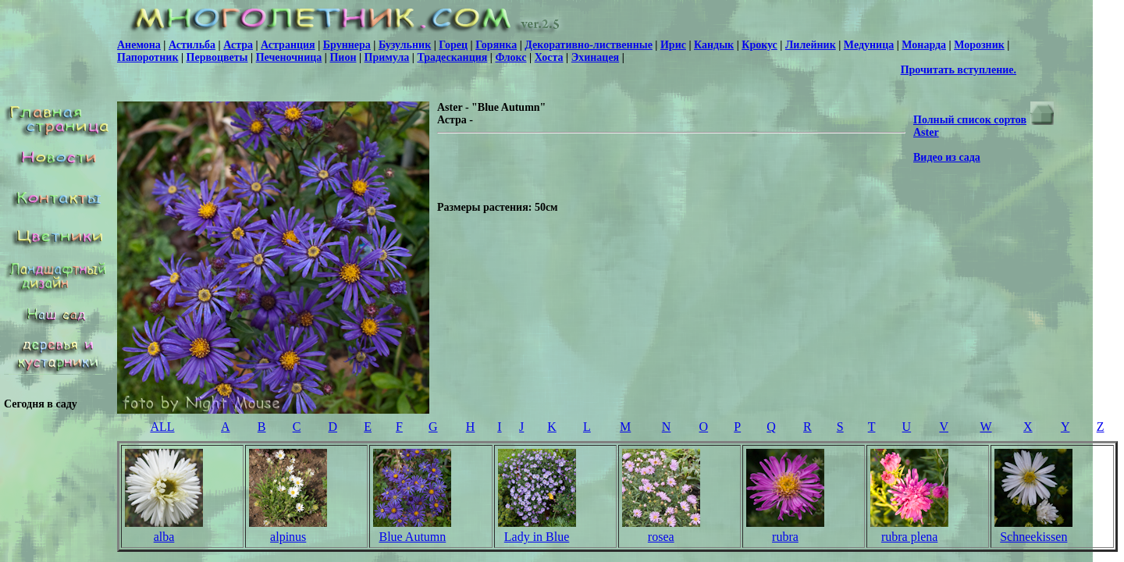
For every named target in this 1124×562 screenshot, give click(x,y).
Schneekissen (1033, 536)
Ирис (673, 45)
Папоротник (147, 57)
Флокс (510, 57)
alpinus (288, 536)
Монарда (924, 45)
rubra (785, 536)
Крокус (759, 45)
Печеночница (289, 57)
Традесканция (452, 57)
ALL (162, 426)
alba (164, 536)
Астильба (192, 45)
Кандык (714, 45)
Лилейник (810, 45)
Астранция (288, 45)
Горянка (496, 45)
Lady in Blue (537, 536)
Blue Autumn (412, 536)
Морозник (979, 45)
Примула (387, 57)
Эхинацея (595, 57)
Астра (238, 45)
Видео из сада (946, 157)
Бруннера (347, 45)
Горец (453, 45)
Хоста (549, 57)
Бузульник (405, 45)
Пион (342, 57)
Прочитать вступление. (958, 70)
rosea (661, 536)
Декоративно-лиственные (589, 45)
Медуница (869, 45)
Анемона (139, 45)
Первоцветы (217, 57)
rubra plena (909, 536)
